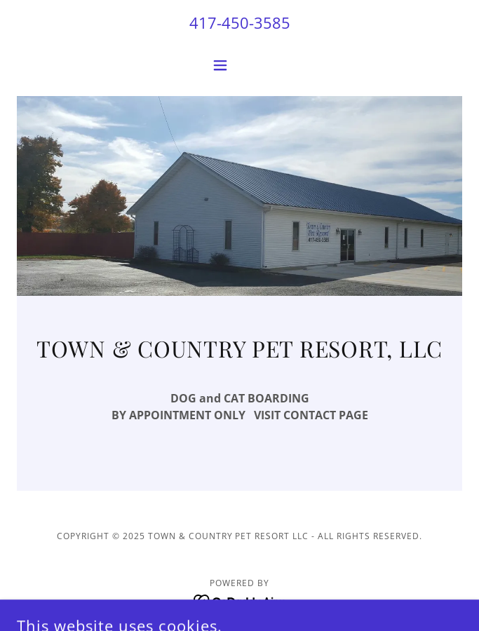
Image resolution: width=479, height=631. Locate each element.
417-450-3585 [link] (239, 22)
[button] (239, 65)
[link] (239, 600)
